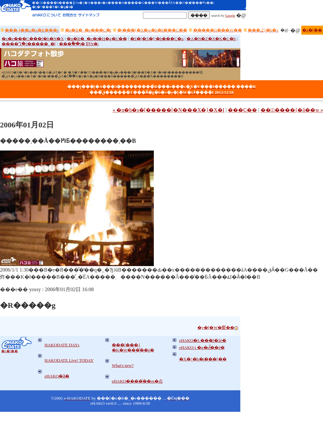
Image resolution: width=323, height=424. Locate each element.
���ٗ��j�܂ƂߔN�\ (79, 43)
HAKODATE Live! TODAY (69, 360)
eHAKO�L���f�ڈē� (202, 340)
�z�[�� (312, 30)
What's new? (123, 365)
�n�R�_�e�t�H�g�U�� (97, 38)
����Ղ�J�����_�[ (29, 43)
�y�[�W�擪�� (215, 327)
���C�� (242, 110)
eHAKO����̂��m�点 (137, 381)
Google (230, 15)
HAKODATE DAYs (62, 344)
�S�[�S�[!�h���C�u (157, 38)
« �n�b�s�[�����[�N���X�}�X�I (168, 110)
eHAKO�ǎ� (57, 376)
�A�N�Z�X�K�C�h (211, 38)
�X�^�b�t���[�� (203, 359)
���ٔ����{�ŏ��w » (292, 110)
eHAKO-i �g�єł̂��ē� (202, 347)
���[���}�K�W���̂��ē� (133, 347)
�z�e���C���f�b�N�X (33, 38)
